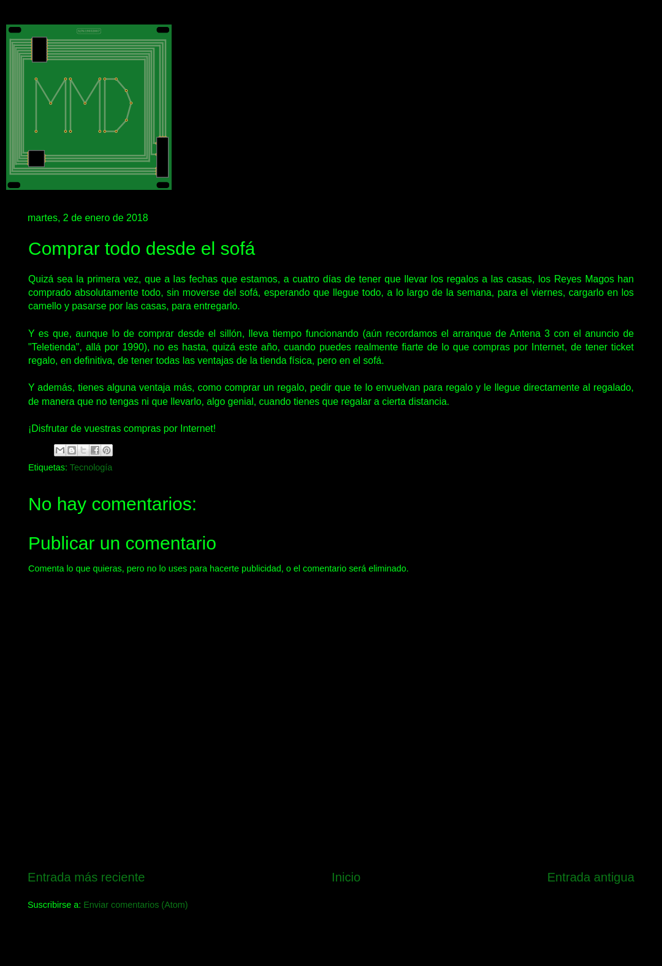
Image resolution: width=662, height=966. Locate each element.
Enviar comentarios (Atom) (135, 905)
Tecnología (91, 467)
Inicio (346, 877)
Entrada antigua (590, 877)
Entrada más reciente (86, 877)
